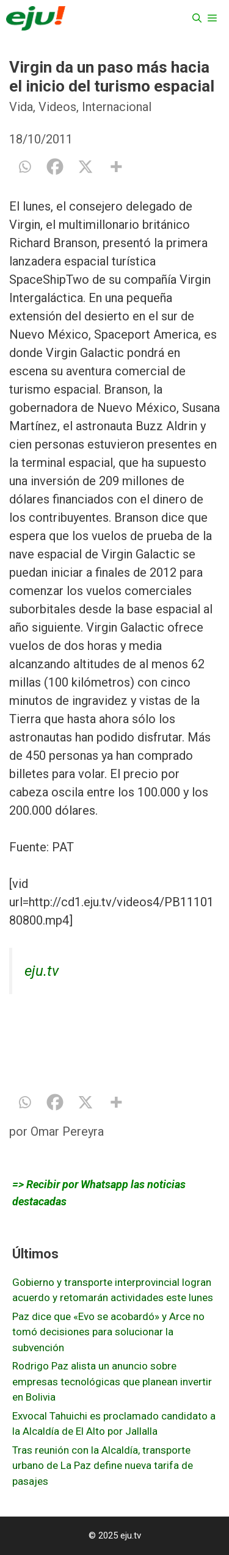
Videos (57, 106)
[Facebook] (55, 167)
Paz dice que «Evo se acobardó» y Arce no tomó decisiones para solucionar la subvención (108, 1332)
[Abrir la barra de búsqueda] (197, 18)
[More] (116, 167)
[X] (85, 167)
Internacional (116, 106)
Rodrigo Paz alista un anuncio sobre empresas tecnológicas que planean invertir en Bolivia (112, 1381)
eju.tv (41, 971)
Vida (21, 106)
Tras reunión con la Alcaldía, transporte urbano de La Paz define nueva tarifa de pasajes (102, 1465)
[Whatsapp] (24, 167)
